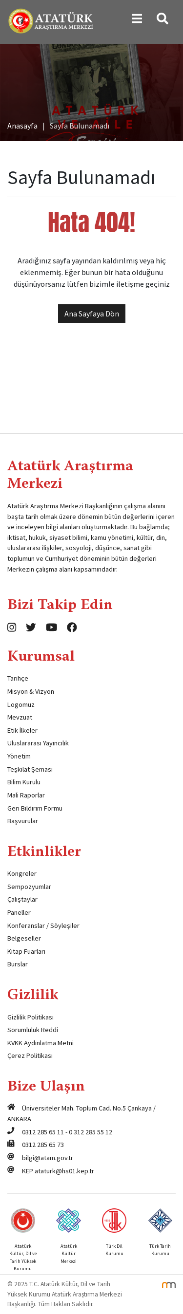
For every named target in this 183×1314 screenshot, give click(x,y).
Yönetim (19, 756)
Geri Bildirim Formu (34, 808)
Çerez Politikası (30, 1055)
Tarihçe (17, 678)
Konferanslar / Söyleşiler (43, 925)
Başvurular (22, 820)
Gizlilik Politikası (30, 1017)
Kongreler (22, 873)
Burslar (17, 964)
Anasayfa (22, 125)
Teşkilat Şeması (30, 769)
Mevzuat (19, 717)
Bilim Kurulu (24, 781)
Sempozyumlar (29, 886)
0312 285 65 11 (43, 1132)
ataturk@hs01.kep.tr (64, 1170)
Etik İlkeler (22, 730)
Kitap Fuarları (26, 951)
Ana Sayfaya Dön (91, 313)
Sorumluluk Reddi (32, 1029)
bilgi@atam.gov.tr (47, 1157)
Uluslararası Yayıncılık (38, 743)
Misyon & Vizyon (30, 691)
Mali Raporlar (26, 795)
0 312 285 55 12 (90, 1132)
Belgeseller (24, 938)
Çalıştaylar (22, 899)
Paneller (19, 912)
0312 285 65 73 (43, 1144)
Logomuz (21, 704)
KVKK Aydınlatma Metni (40, 1042)
